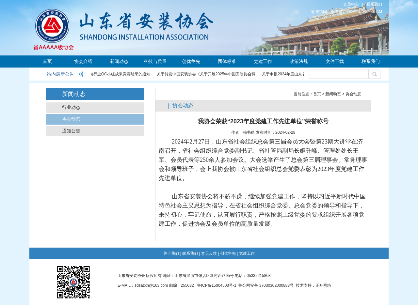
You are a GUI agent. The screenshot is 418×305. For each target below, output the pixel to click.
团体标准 (227, 61)
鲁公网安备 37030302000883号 (266, 285)
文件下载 (335, 61)
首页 (47, 61)
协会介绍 (83, 61)
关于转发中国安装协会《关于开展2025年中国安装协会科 (206, 74)
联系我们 (374, 4)
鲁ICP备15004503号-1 (216, 285)
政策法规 (299, 61)
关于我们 (171, 253)
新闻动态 (119, 61)
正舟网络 (323, 285)
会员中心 (351, 4)
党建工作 (263, 61)
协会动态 (71, 119)
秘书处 (249, 132)
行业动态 (71, 107)
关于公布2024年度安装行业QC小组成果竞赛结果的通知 (102, 74)
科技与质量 (155, 61)
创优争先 (191, 61)
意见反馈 (209, 253)
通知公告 (71, 131)
